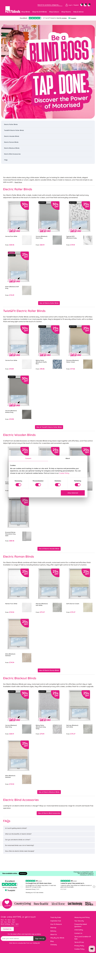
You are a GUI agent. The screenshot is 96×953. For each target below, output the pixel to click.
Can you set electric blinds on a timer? (17, 840)
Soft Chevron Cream (72, 603)
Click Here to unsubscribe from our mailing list (24, 943)
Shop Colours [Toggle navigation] (54, 12)
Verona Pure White (11, 236)
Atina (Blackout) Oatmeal (10, 654)
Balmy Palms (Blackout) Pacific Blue (41, 362)
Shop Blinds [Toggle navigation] (25, 12)
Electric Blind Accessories (12, 154)
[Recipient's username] (17, 938)
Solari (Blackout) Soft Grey (12, 287)
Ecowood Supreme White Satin (11, 482)
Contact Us (7, 929)
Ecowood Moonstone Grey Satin (72, 482)
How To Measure (56, 924)
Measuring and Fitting (82, 917)
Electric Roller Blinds (11, 124)
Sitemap (53, 928)
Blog (52, 941)
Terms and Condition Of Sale (82, 938)
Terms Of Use (79, 942)
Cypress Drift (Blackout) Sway (71, 237)
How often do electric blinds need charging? (19, 851)
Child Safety (78, 930)
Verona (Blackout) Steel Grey (41, 237)
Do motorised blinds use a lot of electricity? (19, 845)
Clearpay (53, 945)
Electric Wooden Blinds (11, 136)
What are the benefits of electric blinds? (18, 834)
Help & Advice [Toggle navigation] (78, 12)
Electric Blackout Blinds (11, 148)
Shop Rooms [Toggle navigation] (66, 12)
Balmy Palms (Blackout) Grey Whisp (41, 726)
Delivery (53, 931)
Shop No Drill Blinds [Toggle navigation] (39, 12)
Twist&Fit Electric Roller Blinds (14, 130)
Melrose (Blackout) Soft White (42, 604)
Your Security (79, 921)
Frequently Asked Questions (80, 925)
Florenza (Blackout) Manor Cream (72, 361)
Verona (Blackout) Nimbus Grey (11, 411)
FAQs (6, 160)
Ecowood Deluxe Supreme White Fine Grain (42, 483)
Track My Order (55, 917)
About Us (53, 934)
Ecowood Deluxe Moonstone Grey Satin (10, 533)
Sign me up (39, 938)
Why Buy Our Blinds (57, 938)
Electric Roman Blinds (11, 142)
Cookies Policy (79, 949)
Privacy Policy (79, 946)
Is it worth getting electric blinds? (16, 828)
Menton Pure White (11, 603)
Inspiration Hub (55, 921)
